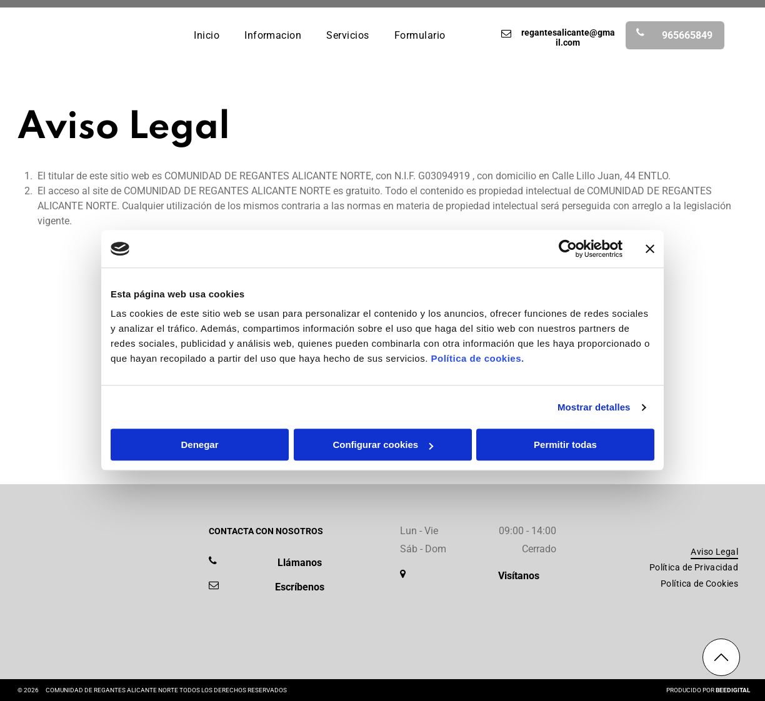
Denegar (199, 445)
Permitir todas (565, 445)
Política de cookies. (477, 359)
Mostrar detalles (594, 407)
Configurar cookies (382, 445)
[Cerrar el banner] (650, 248)
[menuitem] (206, 35)
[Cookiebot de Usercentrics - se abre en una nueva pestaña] (567, 248)
